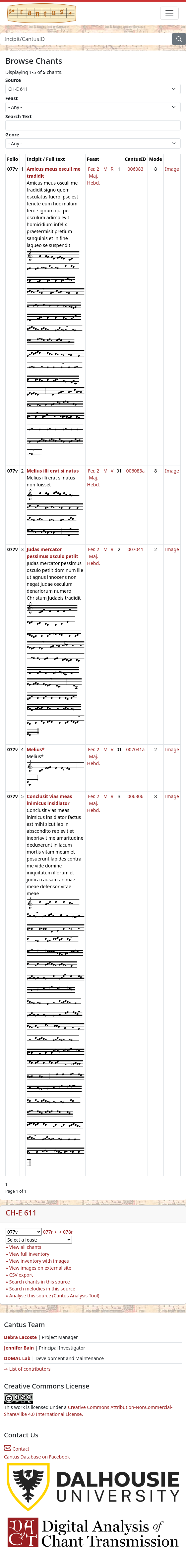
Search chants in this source (39, 1282)
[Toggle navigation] (169, 13)
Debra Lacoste (20, 1337)
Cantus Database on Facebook (37, 1457)
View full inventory (29, 1254)
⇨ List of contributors (27, 1369)
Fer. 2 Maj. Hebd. (93, 176)
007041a (135, 749)
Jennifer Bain (19, 1348)
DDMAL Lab (17, 1358)
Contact (16, 1449)
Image (172, 169)
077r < (50, 1232)
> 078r (66, 1232)
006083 (135, 169)
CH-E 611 (21, 1212)
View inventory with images (39, 1261)
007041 (135, 549)
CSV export (21, 1275)
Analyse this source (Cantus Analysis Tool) (54, 1295)
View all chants (25, 1247)
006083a (135, 471)
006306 (135, 796)
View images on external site (40, 1268)
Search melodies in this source (42, 1288)
